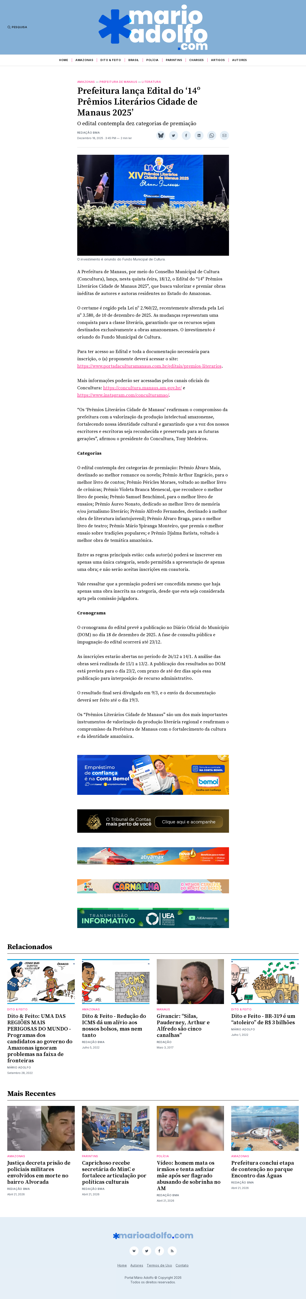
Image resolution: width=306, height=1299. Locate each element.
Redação (164, 1042)
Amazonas (84, 60)
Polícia (152, 60)
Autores (239, 60)
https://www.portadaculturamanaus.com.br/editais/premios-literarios (149, 366)
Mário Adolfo (19, 1067)
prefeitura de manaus (118, 81)
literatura (151, 81)
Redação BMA (88, 132)
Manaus (163, 1009)
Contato (182, 1265)
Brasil (133, 60)
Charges (196, 60)
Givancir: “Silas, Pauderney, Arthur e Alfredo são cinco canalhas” (183, 1026)
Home (63, 60)
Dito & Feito (110, 60)
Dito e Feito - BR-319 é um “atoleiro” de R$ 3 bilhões (263, 1019)
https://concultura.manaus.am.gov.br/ (142, 388)
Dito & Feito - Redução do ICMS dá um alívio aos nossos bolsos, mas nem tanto (114, 1026)
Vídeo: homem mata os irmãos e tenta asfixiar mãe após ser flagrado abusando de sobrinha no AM (189, 1176)
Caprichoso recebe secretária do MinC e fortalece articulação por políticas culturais (114, 1173)
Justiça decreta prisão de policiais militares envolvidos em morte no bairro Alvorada (38, 1173)
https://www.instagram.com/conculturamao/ (123, 395)
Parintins (174, 60)
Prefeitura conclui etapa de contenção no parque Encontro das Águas (262, 1169)
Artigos (218, 60)
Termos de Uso (159, 1265)
